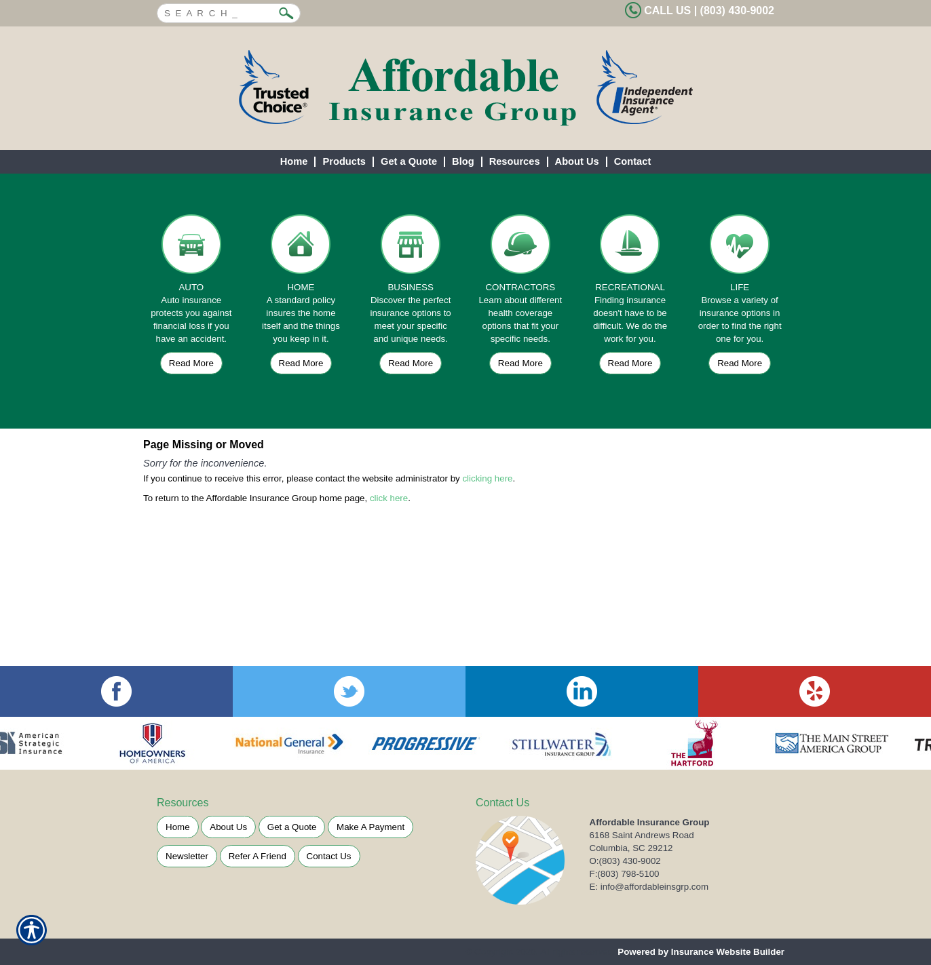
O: (625, 861)
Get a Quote (292, 827)
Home (178, 827)
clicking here (487, 478)
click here (389, 498)
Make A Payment (370, 827)
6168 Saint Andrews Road (642, 835)
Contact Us (329, 856)
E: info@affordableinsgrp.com (649, 887)
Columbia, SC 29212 (631, 848)
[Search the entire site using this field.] (218, 11)
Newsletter (187, 856)
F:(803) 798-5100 (625, 874)
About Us (228, 827)
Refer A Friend (257, 856)
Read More (191, 363)
